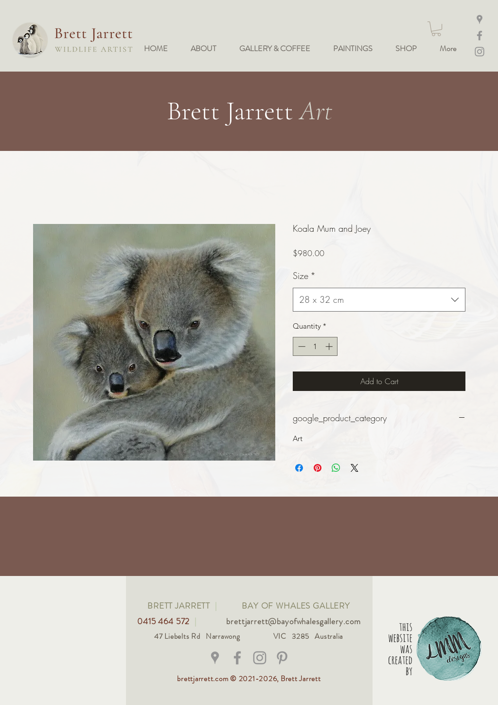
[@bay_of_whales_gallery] (259, 658)
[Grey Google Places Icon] (215, 658)
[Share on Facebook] (299, 468)
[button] (436, 28)
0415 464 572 (164, 621)
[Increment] (330, 346)
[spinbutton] (315, 346)
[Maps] (479, 19)
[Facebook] (479, 35)
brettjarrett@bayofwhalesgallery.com (293, 621)
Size (304, 275)
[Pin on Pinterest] (317, 468)
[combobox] (379, 300)
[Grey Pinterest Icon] (282, 658)
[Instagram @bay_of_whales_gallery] (479, 51)
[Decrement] (300, 346)
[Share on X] (354, 468)
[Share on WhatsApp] (336, 468)
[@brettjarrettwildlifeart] (237, 658)
